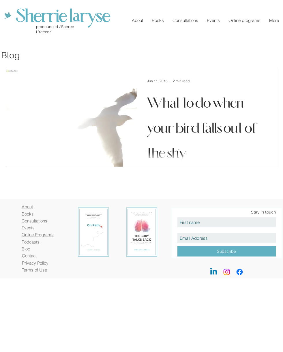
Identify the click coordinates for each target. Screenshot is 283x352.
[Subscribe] (226, 251)
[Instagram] (226, 272)
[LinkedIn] (213, 272)
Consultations (34, 221)
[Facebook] (239, 272)
